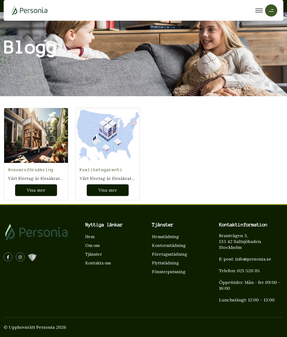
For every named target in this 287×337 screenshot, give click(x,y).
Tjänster (93, 254)
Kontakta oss (98, 263)
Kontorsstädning (169, 245)
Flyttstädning (165, 263)
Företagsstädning (169, 254)
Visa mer (36, 190)
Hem (90, 236)
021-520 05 (248, 270)
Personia (45, 327)
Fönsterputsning (168, 271)
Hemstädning (165, 236)
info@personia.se (253, 259)
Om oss (92, 245)
